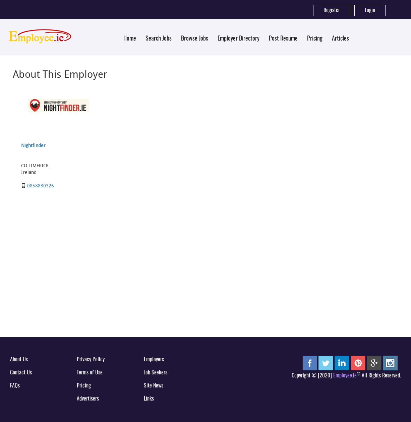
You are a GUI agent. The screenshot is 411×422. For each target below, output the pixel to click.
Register (332, 10)
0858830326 (40, 185)
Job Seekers (155, 372)
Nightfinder (33, 145)
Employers (154, 359)
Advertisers (88, 399)
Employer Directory (238, 39)
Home (129, 39)
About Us (19, 359)
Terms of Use (90, 372)
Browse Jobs (194, 39)
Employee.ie (345, 375)
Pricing (314, 39)
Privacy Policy (91, 359)
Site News (153, 385)
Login (370, 10)
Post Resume (283, 39)
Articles (340, 39)
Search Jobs (158, 39)
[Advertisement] (205, 280)
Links (149, 399)
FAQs (15, 385)
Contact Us (21, 372)
